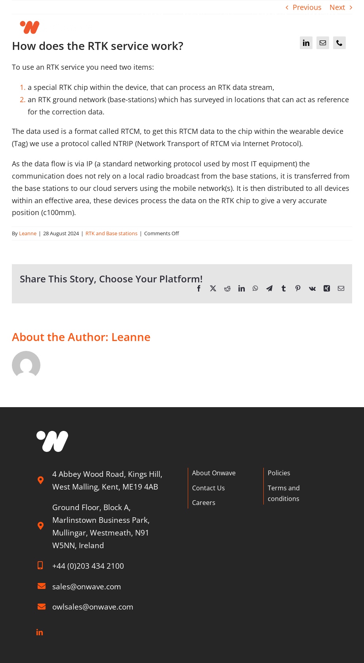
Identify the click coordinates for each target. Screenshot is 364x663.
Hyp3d (180, 659)
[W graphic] (52, 434)
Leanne (27, 233)
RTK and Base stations (111, 233)
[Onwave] (57, 17)
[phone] (339, 42)
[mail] (322, 42)
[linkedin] (306, 42)
